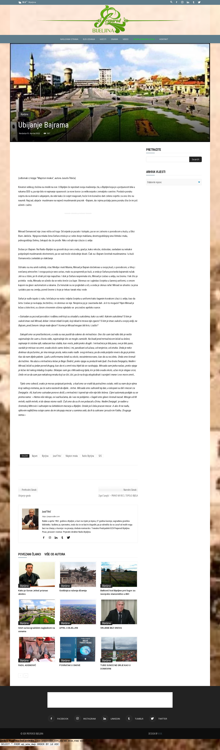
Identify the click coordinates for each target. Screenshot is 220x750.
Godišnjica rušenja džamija (73, 590)
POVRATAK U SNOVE (69, 665)
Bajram (34, 455)
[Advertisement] (78, 164)
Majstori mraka (72, 455)
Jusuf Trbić (57, 455)
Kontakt (164, 39)
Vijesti (103, 39)
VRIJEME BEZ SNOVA (111, 628)
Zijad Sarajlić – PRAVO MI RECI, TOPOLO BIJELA (118, 495)
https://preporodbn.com (50, 516)
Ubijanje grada (24, 495)
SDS (100, 455)
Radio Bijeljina (88, 455)
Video (125, 39)
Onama (114, 39)
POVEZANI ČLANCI (29, 554)
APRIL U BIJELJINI (68, 628)
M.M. (160, 733)
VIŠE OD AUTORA (54, 554)
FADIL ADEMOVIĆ (27, 665)
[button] (171, 2)
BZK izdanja (89, 39)
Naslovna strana (69, 39)
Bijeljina (24, 114)
